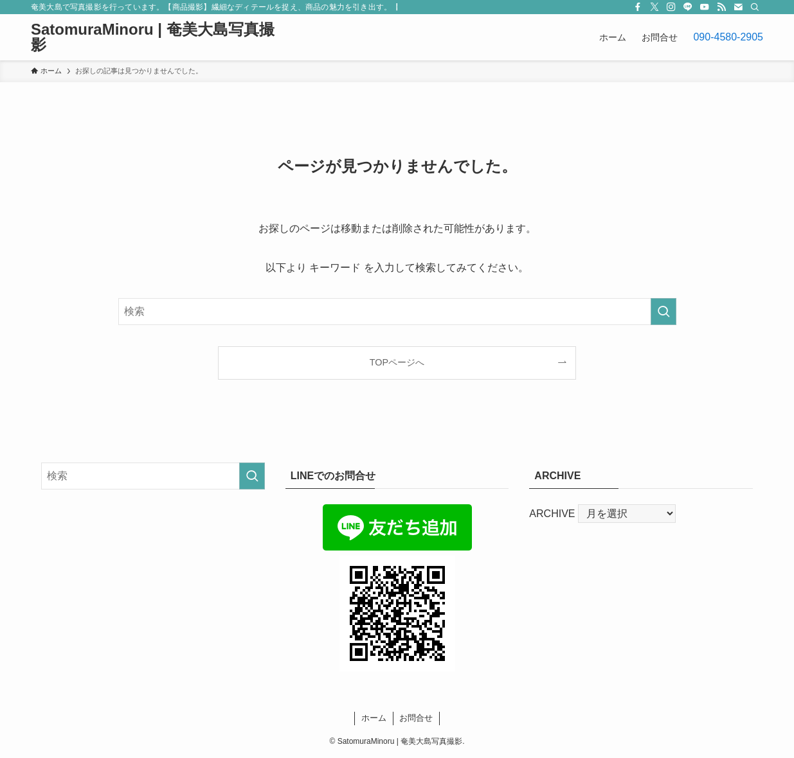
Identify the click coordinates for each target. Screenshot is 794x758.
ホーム (373, 718)
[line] (688, 7)
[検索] (754, 7)
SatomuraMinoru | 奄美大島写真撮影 (153, 37)
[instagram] (671, 7)
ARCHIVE (552, 513)
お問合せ (416, 718)
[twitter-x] (654, 7)
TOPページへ (397, 362)
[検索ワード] (397, 311)
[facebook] (637, 7)
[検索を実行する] (663, 311)
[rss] (721, 7)
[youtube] (704, 7)
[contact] (738, 7)
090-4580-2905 (728, 36)
